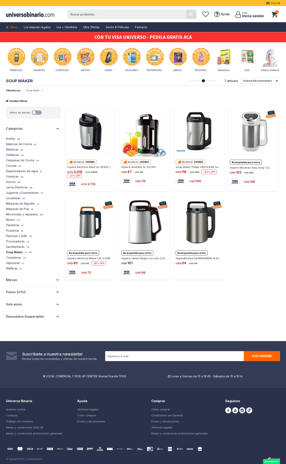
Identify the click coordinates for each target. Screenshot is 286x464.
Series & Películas (117, 27)
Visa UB (275, 3)
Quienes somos (15, 409)
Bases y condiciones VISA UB (24, 427)
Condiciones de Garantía (167, 415)
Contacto (12, 415)
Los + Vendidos (67, 27)
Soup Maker (33, 90)
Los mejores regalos (37, 27)
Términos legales (88, 409)
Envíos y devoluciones (91, 421)
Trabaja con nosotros (19, 421)
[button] (191, 14)
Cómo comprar (86, 415)
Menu (14, 27)
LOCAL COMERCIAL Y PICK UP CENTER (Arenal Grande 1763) (86, 376)
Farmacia (141, 27)
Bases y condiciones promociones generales (34, 433)
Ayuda (225, 14)
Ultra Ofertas (91, 27)
